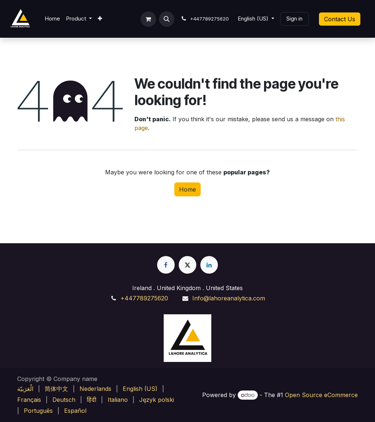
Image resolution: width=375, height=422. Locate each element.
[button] (166, 19)
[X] (187, 265)
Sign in (294, 18)
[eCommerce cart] (148, 19)
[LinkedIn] (209, 265)
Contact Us (339, 19)
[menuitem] (52, 19)
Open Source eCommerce (321, 395)
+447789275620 (144, 298)
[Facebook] (166, 265)
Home (187, 189)
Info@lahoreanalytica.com (228, 298)
